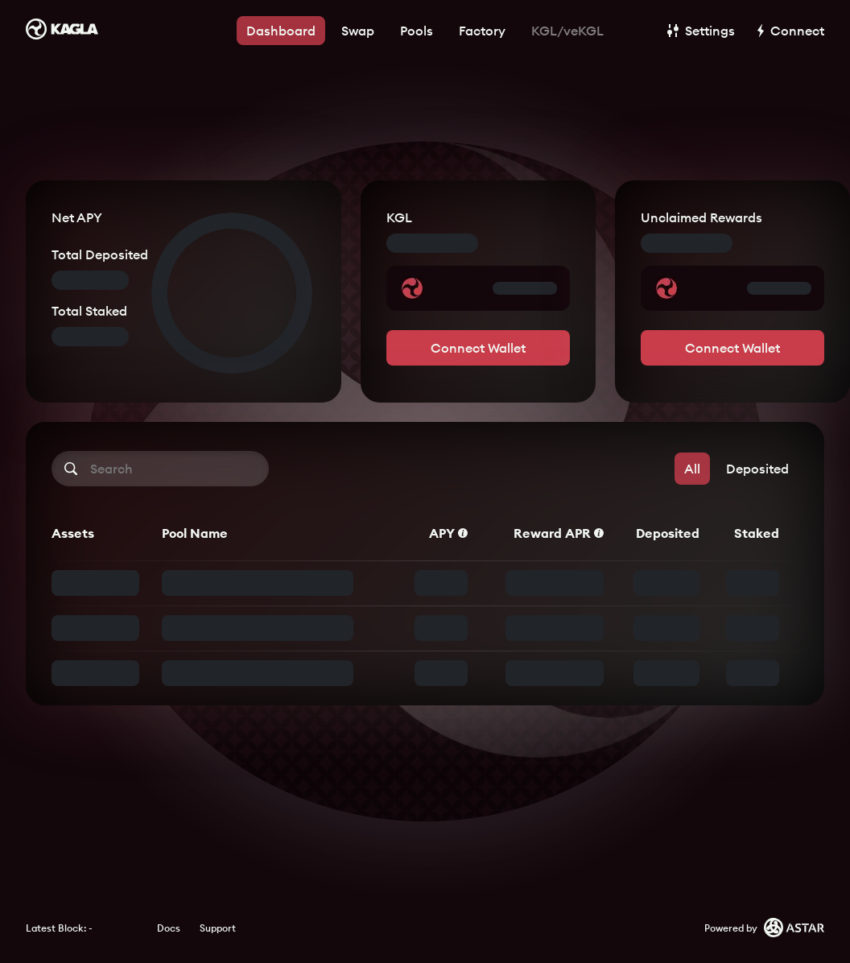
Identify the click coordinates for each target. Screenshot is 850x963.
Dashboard (281, 31)
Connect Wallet (478, 348)
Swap (357, 31)
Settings (701, 31)
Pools (416, 31)
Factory (482, 31)
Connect (790, 31)
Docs (168, 928)
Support (218, 928)
